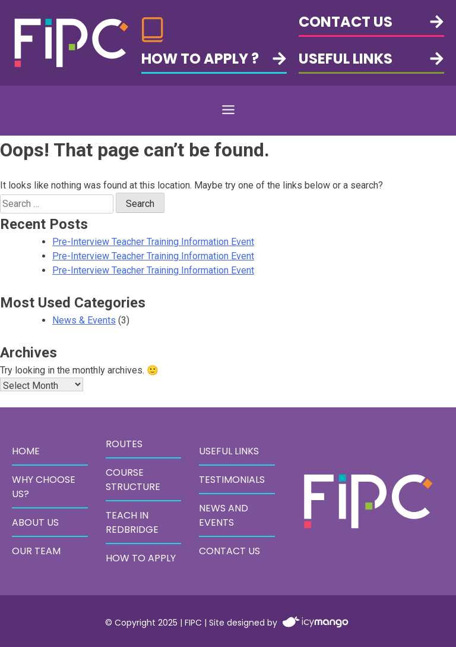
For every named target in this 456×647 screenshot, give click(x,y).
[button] (228, 111)
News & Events (84, 320)
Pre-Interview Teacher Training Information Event (153, 241)
